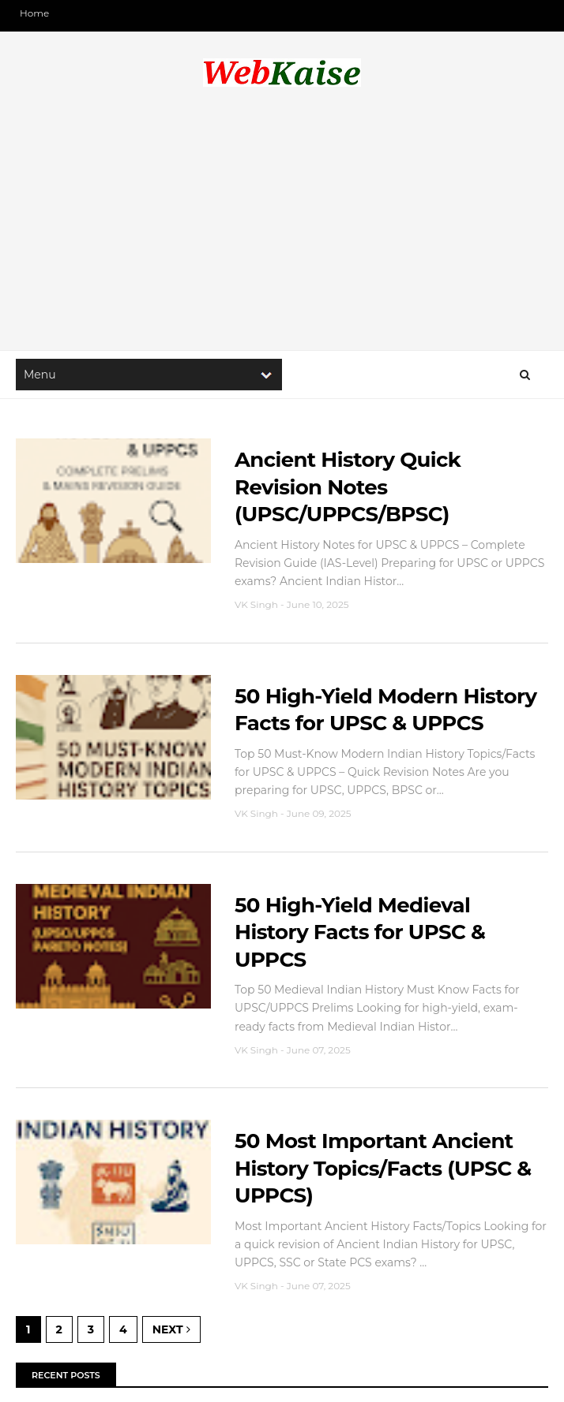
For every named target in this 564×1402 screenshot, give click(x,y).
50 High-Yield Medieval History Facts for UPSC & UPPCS (360, 932)
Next (171, 1329)
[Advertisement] (282, 224)
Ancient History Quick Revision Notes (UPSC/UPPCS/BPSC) (348, 487)
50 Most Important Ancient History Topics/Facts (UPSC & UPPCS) (383, 1168)
